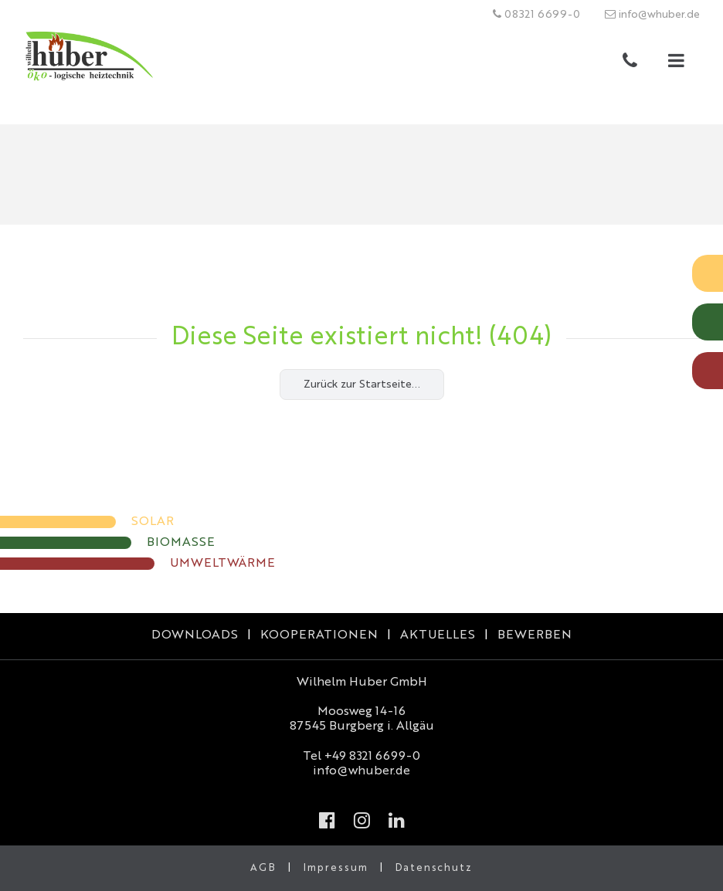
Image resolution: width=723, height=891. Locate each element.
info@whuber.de (652, 14)
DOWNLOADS (194, 635)
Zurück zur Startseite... (362, 384)
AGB (263, 868)
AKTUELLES (437, 635)
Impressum (336, 868)
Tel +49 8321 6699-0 (361, 756)
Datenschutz (434, 868)
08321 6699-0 (536, 14)
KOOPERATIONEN (319, 635)
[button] (676, 64)
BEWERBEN (534, 635)
